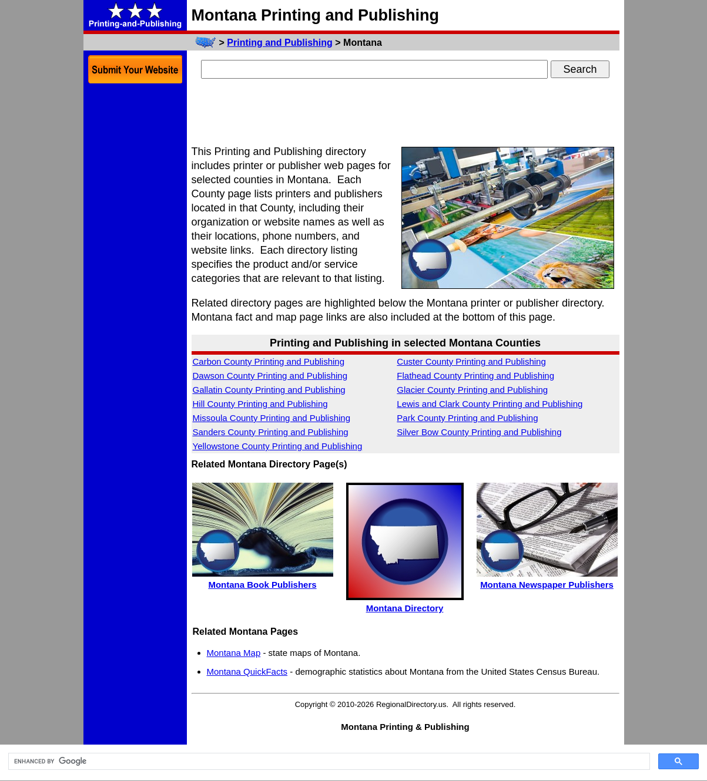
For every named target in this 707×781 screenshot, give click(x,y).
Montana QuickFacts (247, 671)
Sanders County (271, 432)
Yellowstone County (278, 446)
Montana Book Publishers (262, 585)
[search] (328, 761)
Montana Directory (405, 608)
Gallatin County (269, 390)
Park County (467, 418)
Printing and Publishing (280, 43)
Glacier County (472, 390)
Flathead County (475, 376)
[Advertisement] (405, 113)
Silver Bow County (479, 432)
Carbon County (269, 361)
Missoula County (272, 418)
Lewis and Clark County (489, 404)
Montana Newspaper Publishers (547, 585)
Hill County (260, 404)
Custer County (471, 361)
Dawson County (270, 376)
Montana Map (234, 653)
